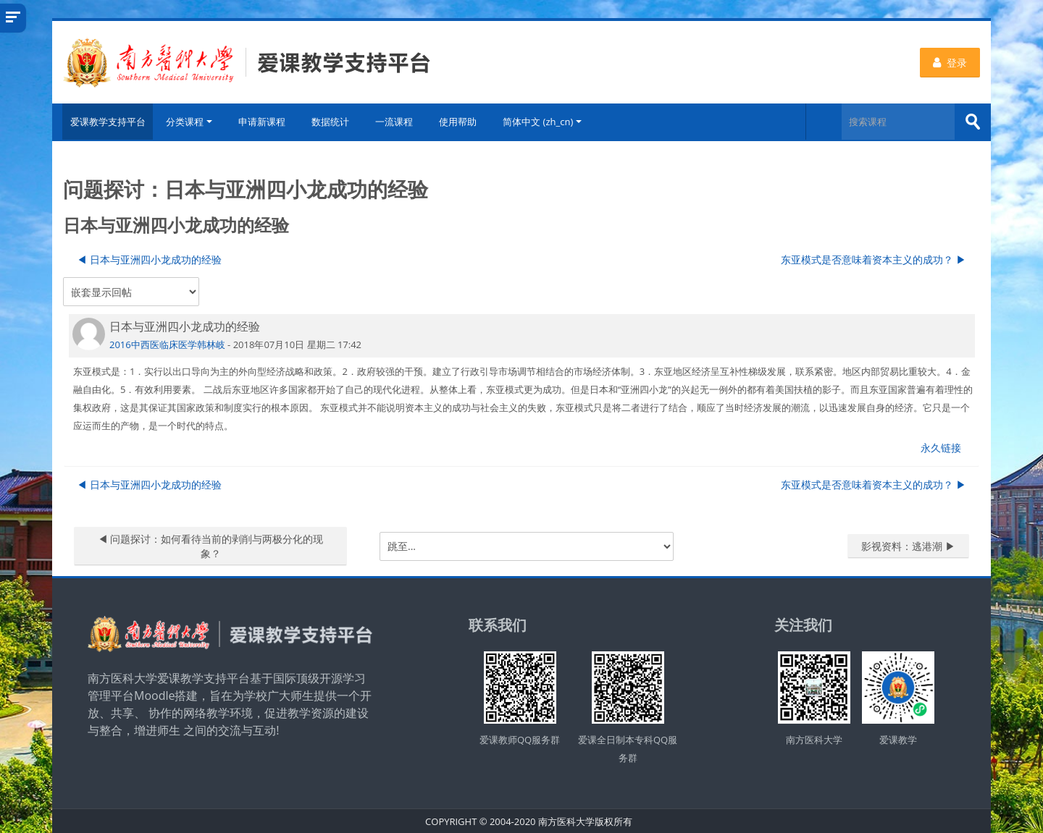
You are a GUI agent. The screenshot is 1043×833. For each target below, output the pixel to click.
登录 (950, 62)
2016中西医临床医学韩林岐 (167, 343)
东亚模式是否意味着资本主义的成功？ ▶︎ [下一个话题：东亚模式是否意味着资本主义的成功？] (873, 258)
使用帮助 (461, 121)
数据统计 (334, 121)
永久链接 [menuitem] (941, 446)
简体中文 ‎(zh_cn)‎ (545, 121)
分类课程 (192, 121)
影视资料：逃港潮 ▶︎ (908, 544)
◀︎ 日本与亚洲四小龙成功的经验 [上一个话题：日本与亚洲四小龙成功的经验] (149, 258)
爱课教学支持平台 (104, 121)
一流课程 (397, 121)
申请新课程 (265, 121)
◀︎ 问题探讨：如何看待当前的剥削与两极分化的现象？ (211, 544)
